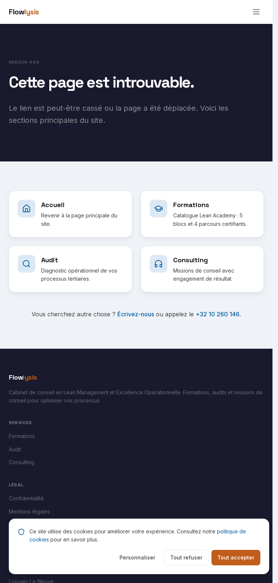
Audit (15, 449)
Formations (22, 436)
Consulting (21, 462)
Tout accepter (235, 557)
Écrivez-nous (135, 314)
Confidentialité (26, 498)
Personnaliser (137, 557)
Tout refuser (186, 557)
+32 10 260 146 (217, 314)
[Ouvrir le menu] (256, 11)
